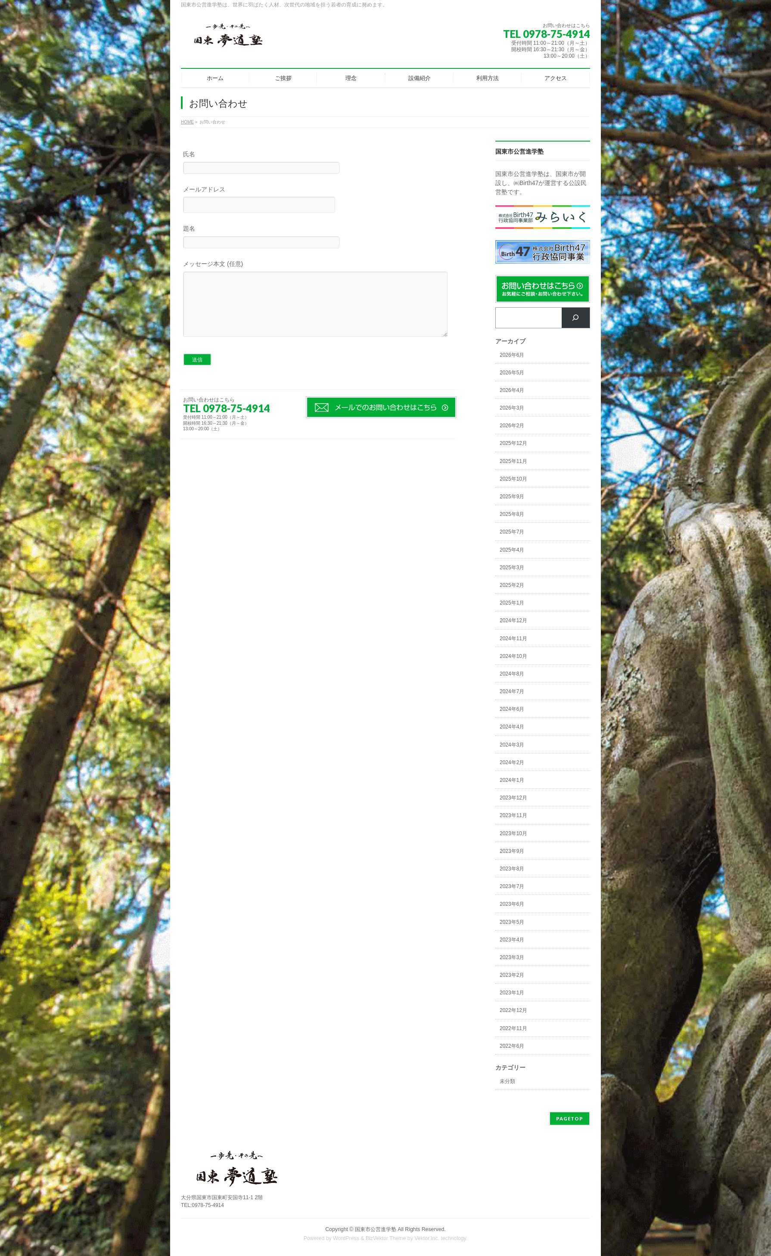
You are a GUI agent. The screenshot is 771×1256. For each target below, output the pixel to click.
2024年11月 (513, 639)
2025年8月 (512, 514)
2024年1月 (512, 780)
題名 (318, 237)
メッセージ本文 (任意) (318, 307)
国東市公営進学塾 (375, 1229)
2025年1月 (512, 603)
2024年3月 (512, 745)
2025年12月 (513, 443)
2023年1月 (512, 993)
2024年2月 (512, 762)
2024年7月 (512, 691)
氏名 (318, 163)
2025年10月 (513, 479)
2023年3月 (512, 957)
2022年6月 (512, 1046)
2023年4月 (512, 940)
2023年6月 (512, 904)
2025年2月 (512, 585)
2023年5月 (512, 922)
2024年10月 (513, 656)
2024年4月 (512, 727)
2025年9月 (512, 497)
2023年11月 (513, 815)
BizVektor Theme (386, 1238)
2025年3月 (512, 568)
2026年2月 (512, 426)
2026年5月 (512, 373)
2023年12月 (513, 798)
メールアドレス (318, 201)
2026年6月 (512, 355)
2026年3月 (512, 408)
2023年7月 (512, 886)
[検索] (576, 318)
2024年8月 (512, 674)
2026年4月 (512, 390)
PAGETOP (569, 1118)
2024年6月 (512, 709)
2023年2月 (512, 975)
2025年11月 (513, 461)
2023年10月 (513, 833)
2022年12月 (513, 1010)
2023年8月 (512, 869)
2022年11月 (513, 1028)
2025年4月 (512, 550)
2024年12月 (513, 620)
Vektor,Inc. (426, 1238)
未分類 (507, 1081)
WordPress (346, 1238)
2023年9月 (512, 851)
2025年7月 (512, 532)
